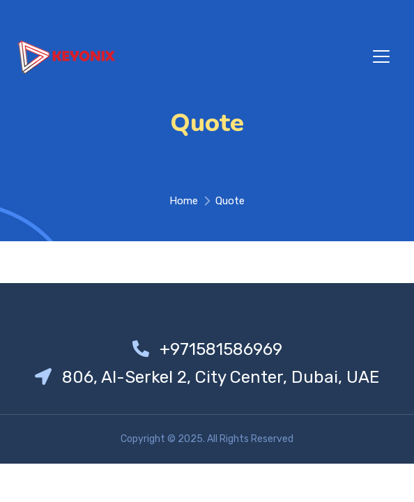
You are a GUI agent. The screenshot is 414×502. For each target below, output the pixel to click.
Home (183, 201)
